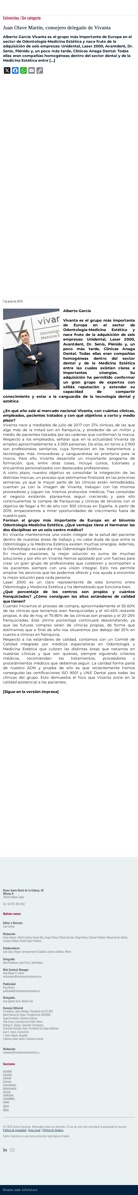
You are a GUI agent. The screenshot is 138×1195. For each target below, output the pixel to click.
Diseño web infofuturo (20, 1190)
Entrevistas (11, 18)
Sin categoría (31, 18)
